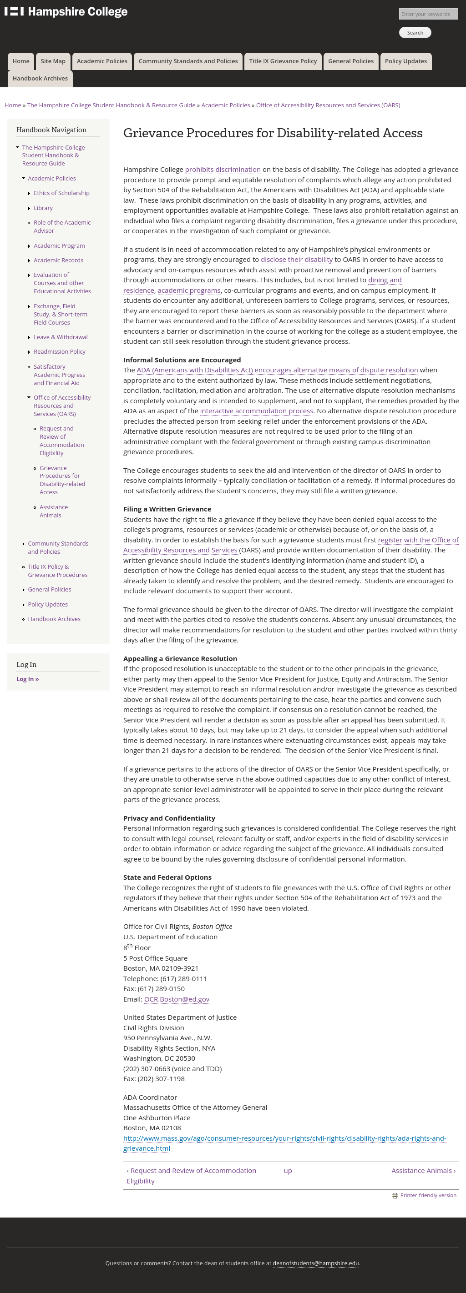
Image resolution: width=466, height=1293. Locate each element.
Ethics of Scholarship (62, 193)
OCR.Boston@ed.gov (176, 998)
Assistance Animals (54, 511)
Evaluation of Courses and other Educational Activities (62, 283)
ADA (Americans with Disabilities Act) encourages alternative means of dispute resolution (277, 369)
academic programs (189, 290)
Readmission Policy (60, 351)
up (288, 1170)
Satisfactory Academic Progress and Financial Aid (59, 374)
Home (21, 61)
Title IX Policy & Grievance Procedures (58, 570)
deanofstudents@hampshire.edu (316, 1263)
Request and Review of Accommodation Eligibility (62, 440)
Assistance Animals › (424, 1170)
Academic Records (58, 260)
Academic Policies (102, 61)
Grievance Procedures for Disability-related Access (63, 480)
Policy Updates (406, 61)
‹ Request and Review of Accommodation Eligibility (191, 1175)
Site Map (53, 61)
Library (43, 208)
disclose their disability (297, 259)
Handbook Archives (40, 78)
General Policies (351, 61)
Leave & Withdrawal (60, 337)
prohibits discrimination (223, 169)
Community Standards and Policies (188, 61)
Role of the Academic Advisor (62, 226)
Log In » (27, 679)
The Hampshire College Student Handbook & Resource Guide (111, 105)
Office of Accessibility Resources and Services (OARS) (328, 105)
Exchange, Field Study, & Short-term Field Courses (60, 314)
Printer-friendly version (423, 1195)
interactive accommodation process (257, 410)
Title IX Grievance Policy (283, 61)
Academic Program (59, 245)
